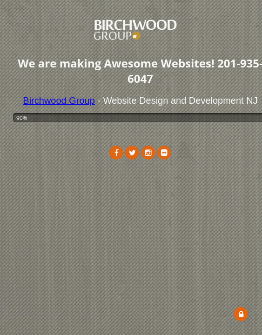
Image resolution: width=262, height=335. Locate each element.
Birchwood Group (59, 100)
